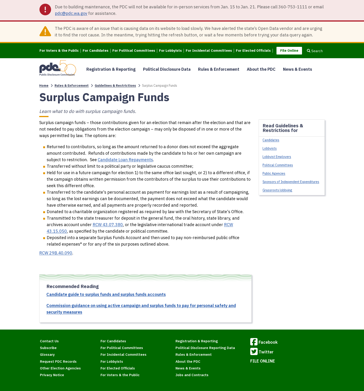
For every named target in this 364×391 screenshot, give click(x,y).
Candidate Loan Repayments (125, 159)
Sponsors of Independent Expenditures (291, 182)
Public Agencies (274, 173)
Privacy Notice (52, 375)
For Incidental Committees (209, 51)
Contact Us (49, 341)
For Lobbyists (170, 51)
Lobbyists (270, 148)
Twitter (261, 352)
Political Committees (278, 165)
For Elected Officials (253, 51)
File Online (289, 50)
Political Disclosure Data (167, 69)
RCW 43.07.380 (108, 224)
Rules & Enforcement (218, 69)
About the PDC (261, 69)
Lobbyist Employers (277, 157)
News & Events (297, 69)
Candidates (271, 140)
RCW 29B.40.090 (55, 253)
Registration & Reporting (111, 69)
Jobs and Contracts (192, 375)
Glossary (47, 354)
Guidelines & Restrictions (115, 85)
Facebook (264, 342)
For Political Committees (133, 51)
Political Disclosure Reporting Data (205, 348)
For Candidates (95, 51)
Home (44, 85)
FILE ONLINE (262, 361)
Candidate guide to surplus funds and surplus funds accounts (106, 294)
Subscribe (48, 348)
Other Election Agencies (60, 368)
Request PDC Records (58, 361)
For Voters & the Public (59, 51)
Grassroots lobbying (277, 190)
